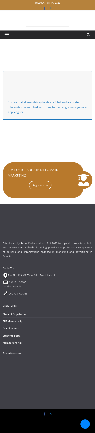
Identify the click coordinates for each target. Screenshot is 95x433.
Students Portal (12, 335)
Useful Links (10, 305)
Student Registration (15, 314)
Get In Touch (10, 268)
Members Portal (12, 342)
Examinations (11, 328)
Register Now (40, 185)
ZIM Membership (12, 321)
